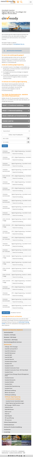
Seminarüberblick (8, 332)
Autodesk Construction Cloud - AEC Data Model (16, 370)
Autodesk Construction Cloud (12, 368)
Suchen (5, 146)
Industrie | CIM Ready (9, 335)
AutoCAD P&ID (8, 357)
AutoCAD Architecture (10, 351)
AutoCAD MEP (8, 355)
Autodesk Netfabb (9, 382)
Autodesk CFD (8, 363)
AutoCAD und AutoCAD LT (11, 349)
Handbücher (7, 429)
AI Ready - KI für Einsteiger (11, 346)
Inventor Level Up (8, 121)
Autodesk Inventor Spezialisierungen (15, 401)
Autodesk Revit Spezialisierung (12, 386)
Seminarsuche (7, 344)
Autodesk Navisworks (10, 380)
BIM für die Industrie (10, 392)
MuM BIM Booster (9, 409)
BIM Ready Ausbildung (10, 390)
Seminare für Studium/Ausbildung (13, 427)
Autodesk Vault (8, 388)
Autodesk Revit (8, 384)
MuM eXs (7, 413)
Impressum (21, 451)
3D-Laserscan (8, 420)
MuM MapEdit (8, 416)
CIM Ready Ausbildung (10, 395)
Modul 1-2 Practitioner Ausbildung (13, 105)
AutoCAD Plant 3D (9, 359)
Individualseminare (9, 425)
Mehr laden (6, 312)
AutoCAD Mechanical (10, 353)
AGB (24, 452)
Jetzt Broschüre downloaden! (14, 50)
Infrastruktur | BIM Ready (11, 339)
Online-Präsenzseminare (10, 422)
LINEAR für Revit (9, 407)
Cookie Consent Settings (15, 452)
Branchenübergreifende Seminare (13, 342)
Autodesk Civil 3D (9, 366)
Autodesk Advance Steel (11, 361)
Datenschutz (5, 452)
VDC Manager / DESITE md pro (12, 405)
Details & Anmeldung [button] (17, 153)
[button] (21, 455)
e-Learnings (7, 432)
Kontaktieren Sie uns (18, 44)
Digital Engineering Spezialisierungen (15, 403)
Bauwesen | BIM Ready (10, 337)
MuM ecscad (8, 411)
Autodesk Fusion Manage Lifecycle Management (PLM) (17, 374)
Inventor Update (7, 126)
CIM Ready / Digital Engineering (12, 397)
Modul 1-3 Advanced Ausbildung (12, 110)
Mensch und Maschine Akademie (13, 330)
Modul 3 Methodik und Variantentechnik (15, 116)
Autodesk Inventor (9, 378)
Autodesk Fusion (9, 372)
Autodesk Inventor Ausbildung (13, 399)
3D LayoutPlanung (9, 418)
